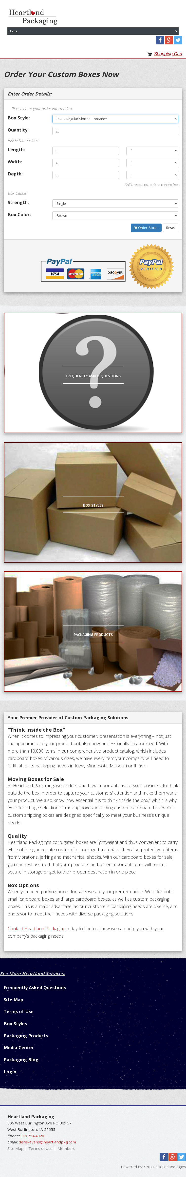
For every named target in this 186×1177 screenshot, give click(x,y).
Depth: (15, 174)
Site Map (13, 1000)
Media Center (19, 1047)
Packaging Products (93, 634)
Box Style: (19, 118)
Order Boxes (146, 227)
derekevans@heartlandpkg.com (47, 1141)
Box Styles (93, 505)
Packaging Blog (21, 1060)
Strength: (18, 202)
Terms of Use (19, 1011)
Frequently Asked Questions (93, 376)
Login (10, 1072)
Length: (16, 149)
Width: (15, 162)
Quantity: (18, 130)
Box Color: (19, 214)
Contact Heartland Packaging (36, 928)
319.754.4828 (32, 1135)
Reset (170, 227)
